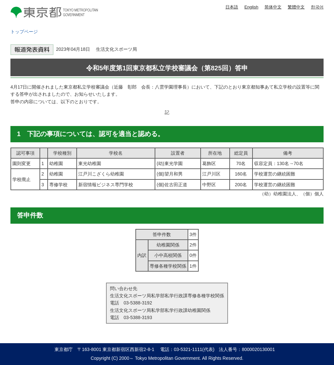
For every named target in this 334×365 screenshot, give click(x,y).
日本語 (231, 7)
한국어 (317, 7)
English (251, 7)
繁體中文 (296, 7)
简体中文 (273, 7)
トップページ (24, 31)
